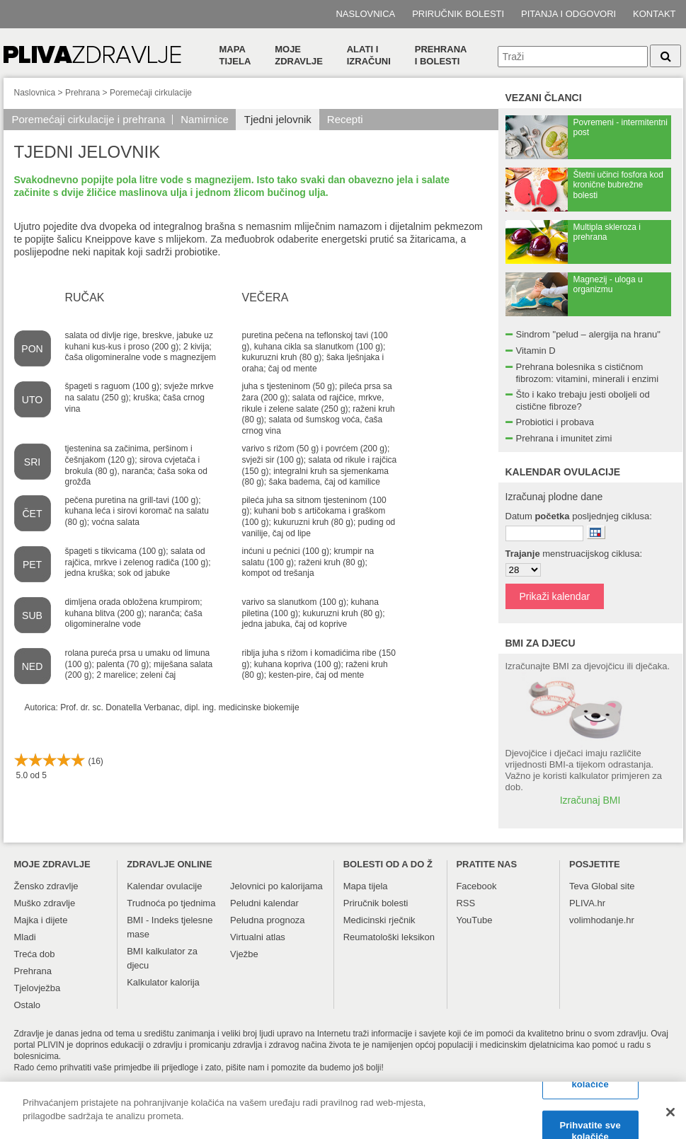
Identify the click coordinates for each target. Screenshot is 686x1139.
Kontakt (654, 13)
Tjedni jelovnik (277, 119)
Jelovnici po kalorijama (276, 886)
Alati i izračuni (369, 55)
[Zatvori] (670, 1118)
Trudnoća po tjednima (171, 903)
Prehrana (82, 93)
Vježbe (244, 954)
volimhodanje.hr (601, 920)
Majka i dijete (41, 920)
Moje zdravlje (299, 55)
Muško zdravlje (45, 903)
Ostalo (27, 1005)
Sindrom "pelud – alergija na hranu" (588, 334)
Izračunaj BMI (590, 800)
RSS (465, 903)
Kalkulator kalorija (163, 982)
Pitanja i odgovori (568, 13)
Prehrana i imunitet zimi (564, 438)
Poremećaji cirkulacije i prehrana (89, 119)
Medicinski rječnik (379, 920)
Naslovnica (365, 13)
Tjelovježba (37, 988)
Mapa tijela (235, 55)
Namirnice (205, 119)
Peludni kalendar (264, 903)
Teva (578, 886)
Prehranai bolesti (441, 55)
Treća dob (34, 954)
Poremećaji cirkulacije (151, 93)
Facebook (476, 886)
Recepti (345, 119)
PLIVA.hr (587, 903)
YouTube (474, 920)
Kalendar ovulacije (164, 886)
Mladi (25, 937)
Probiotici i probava (555, 422)
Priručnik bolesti (458, 13)
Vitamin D (536, 350)
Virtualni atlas (257, 937)
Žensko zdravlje (46, 886)
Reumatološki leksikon (389, 937)
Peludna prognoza (267, 920)
